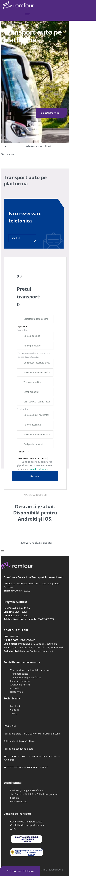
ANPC (13, 828)
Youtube (14, 709)
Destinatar (22, 409)
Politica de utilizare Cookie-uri (20, 741)
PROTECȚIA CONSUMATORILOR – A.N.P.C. (26, 767)
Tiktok (13, 713)
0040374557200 (21, 590)
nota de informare (39, 469)
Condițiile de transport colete (26, 821)
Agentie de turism (20, 684)
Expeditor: (22, 330)
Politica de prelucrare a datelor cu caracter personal (32, 733)
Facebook (15, 706)
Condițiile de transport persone (27, 825)
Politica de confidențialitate (18, 748)
